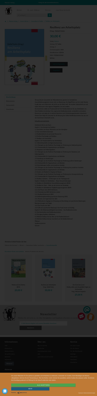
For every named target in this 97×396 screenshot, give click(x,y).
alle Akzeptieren (40, 389)
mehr (83, 389)
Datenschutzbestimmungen (89, 392)
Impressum (80, 392)
